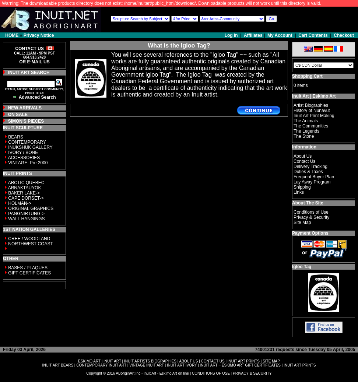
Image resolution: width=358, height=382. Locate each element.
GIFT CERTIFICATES (29, 273)
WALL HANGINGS (26, 218)
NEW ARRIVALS (25, 108)
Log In (232, 35)
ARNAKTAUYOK (24, 187)
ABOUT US (188, 361)
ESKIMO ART (89, 361)
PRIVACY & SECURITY (252, 373)
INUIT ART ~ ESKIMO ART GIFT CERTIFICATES (240, 365)
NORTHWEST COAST (30, 243)
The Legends (306, 131)
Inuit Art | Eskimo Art (314, 96)
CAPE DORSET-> (25, 198)
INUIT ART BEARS (57, 365)
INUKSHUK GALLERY (30, 147)
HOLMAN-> (19, 203)
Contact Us (304, 161)
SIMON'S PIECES (26, 121)
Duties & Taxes (308, 171)
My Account (279, 35)
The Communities (311, 126)
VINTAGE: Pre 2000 (28, 162)
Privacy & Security (311, 217)
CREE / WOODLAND (28, 238)
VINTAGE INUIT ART (146, 365)
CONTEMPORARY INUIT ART (101, 365)
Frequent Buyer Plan (314, 176)
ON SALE (18, 114)
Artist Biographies (311, 105)
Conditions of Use (311, 212)
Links (299, 192)
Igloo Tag (301, 266)
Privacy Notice (39, 35)
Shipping (302, 187)
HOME (11, 35)
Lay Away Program (312, 182)
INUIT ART (112, 361)
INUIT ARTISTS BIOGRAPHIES (150, 361)
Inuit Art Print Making (314, 115)
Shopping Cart (307, 76)
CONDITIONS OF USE (211, 373)
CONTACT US (213, 361)
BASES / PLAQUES (28, 267)
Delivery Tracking (310, 166)
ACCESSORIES (24, 157)
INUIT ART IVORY (182, 365)
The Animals (306, 120)
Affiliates (253, 35)
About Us (303, 156)
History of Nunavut (312, 110)
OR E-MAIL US (34, 61)
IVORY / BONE (23, 152)
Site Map (302, 222)
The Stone (304, 136)
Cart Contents (312, 35)
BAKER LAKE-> (24, 193)
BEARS (15, 137)
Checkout (344, 35)
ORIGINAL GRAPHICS (30, 208)
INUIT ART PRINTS (244, 361)
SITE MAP (271, 361)
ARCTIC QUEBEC (26, 182)
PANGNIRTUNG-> (26, 213)
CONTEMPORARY (27, 142)
